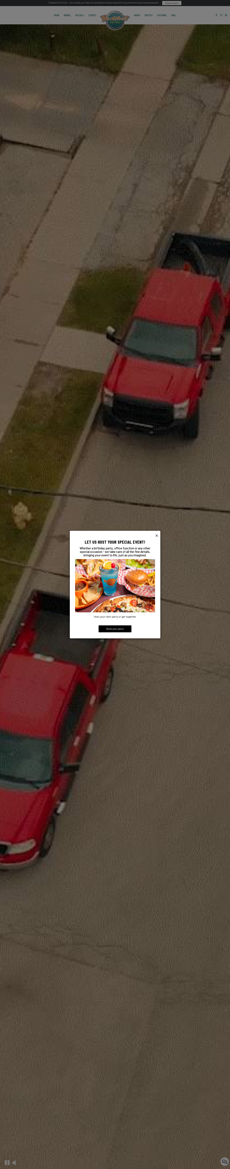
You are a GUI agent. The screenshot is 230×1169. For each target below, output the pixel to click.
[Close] (156, 535)
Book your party (115, 628)
